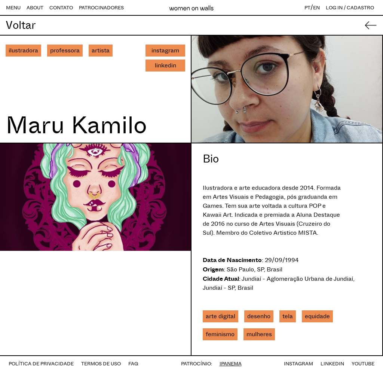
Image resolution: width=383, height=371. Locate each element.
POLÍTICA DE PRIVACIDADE (41, 364)
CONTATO (61, 7)
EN (316, 7)
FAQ (133, 364)
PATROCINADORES (101, 7)
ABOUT (35, 7)
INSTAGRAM (298, 364)
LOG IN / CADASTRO (350, 7)
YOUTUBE (363, 364)
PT (307, 7)
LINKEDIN (332, 364)
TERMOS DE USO (101, 364)
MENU (13, 7)
